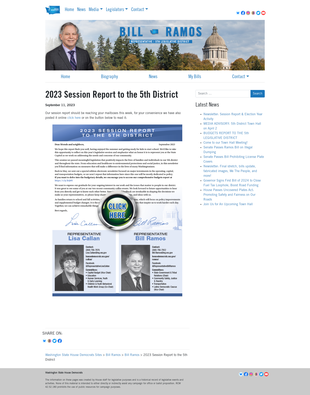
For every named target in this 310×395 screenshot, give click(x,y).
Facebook (243, 13)
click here (74, 118)
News (81, 10)
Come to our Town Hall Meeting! (225, 142)
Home (69, 10)
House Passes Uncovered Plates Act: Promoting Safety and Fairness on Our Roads (229, 195)
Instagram (248, 13)
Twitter (259, 13)
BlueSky (238, 13)
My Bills (194, 77)
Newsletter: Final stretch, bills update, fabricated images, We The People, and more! (230, 171)
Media (94, 10)
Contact (137, 10)
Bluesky (44, 341)
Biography (109, 77)
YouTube (264, 13)
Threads (253, 13)
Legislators (115, 10)
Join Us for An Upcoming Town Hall (228, 204)
